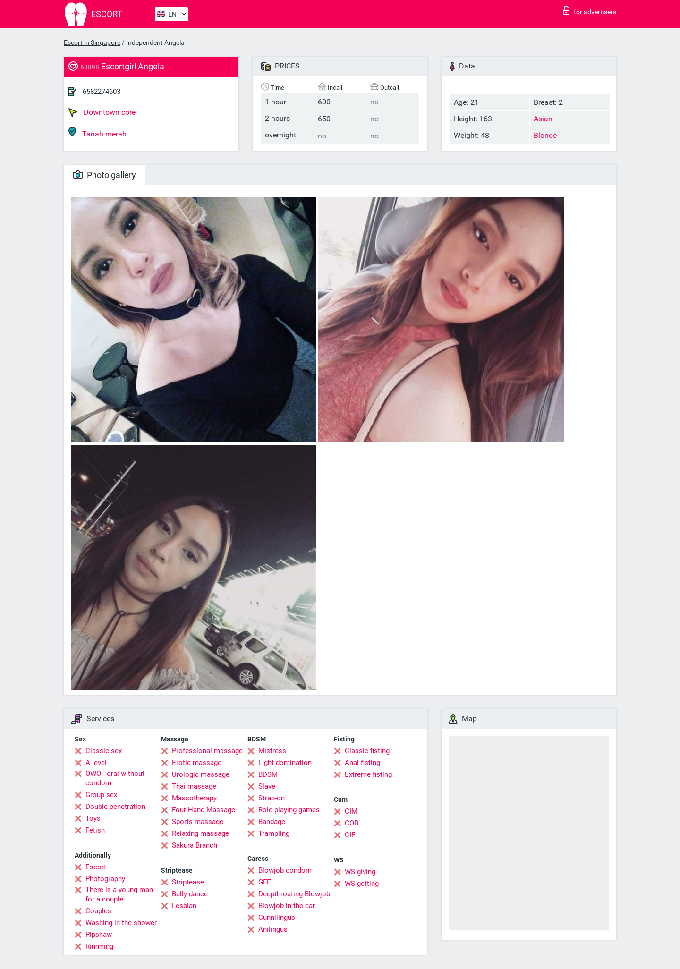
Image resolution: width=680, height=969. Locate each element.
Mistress (272, 751)
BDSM (268, 774)
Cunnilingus (276, 917)
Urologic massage (201, 774)
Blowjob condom (285, 870)
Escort (95, 867)
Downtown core (102, 112)
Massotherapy (194, 798)
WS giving (360, 871)
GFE (264, 882)
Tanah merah (97, 132)
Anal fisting (362, 762)
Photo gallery (104, 175)
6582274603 (101, 91)
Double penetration (115, 806)
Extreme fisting (368, 774)
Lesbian (184, 905)
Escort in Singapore (92, 42)
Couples (98, 911)
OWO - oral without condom (114, 778)
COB (351, 823)
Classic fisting (367, 751)
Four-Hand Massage (203, 810)
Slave (266, 786)
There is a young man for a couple (119, 894)
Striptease (188, 882)
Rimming (99, 946)
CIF (350, 835)
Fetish (95, 830)
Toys (93, 818)
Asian (543, 118)
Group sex (101, 794)
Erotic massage (196, 762)
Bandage (271, 821)
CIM (351, 811)
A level (96, 762)
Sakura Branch (194, 845)
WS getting (362, 883)
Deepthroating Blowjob (294, 894)
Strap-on (271, 798)
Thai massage (194, 786)
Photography (105, 879)
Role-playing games (289, 810)
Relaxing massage (200, 833)
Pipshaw (98, 934)
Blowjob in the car (286, 905)
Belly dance (190, 894)
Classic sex (103, 751)
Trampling (273, 833)
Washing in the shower (121, 922)
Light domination (285, 762)
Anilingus (273, 929)
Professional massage (207, 751)
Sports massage (197, 821)
